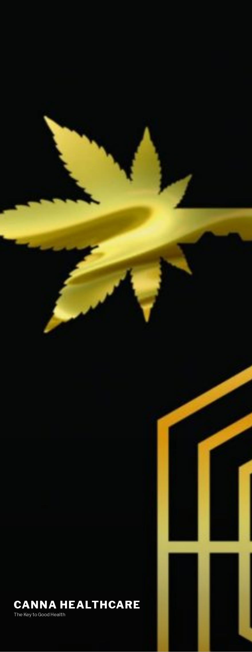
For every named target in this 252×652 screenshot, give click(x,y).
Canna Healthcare (77, 604)
